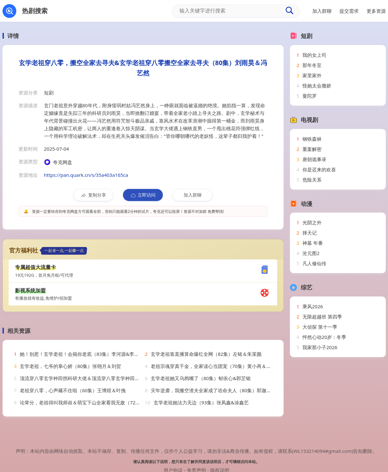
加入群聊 (193, 195)
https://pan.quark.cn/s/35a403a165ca (86, 175)
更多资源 (376, 11)
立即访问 (143, 195)
